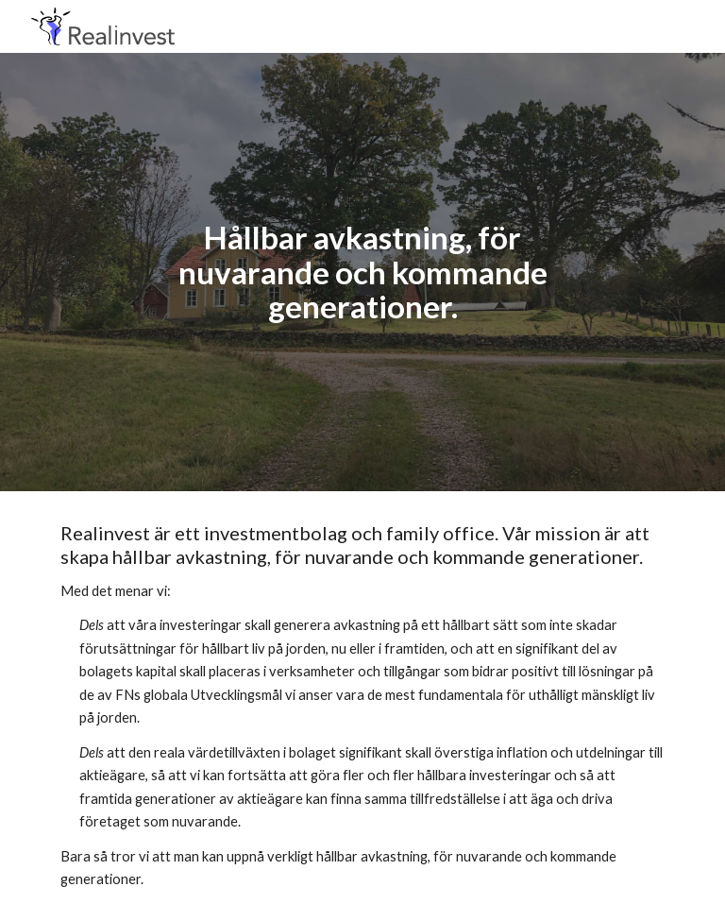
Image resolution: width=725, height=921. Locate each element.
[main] (362, 272)
